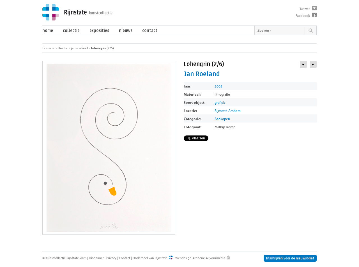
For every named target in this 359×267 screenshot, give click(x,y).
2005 (218, 86)
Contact (149, 30)
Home (47, 30)
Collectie (71, 30)
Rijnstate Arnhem (228, 110)
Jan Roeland (79, 48)
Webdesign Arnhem (189, 258)
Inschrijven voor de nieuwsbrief (290, 258)
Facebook (303, 15)
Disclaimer (96, 258)
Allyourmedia (215, 258)
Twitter (305, 8)
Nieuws (125, 30)
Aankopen (222, 118)
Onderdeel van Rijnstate (150, 258)
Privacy (111, 258)
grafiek (220, 102)
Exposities (99, 30)
